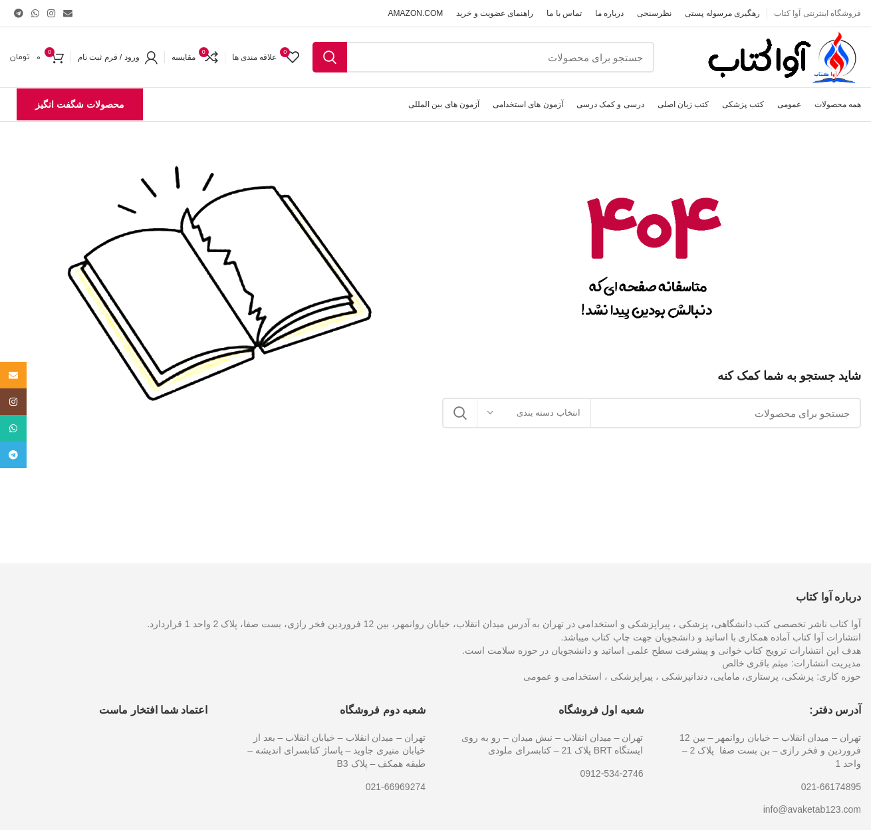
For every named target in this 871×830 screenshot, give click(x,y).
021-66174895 (831, 786)
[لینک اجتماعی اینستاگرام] (51, 13)
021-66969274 (396, 786)
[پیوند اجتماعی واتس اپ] (35, 13)
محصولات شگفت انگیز (79, 104)
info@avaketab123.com (812, 809)
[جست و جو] (483, 57)
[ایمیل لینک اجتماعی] (67, 13)
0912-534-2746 (612, 773)
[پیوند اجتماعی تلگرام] (18, 13)
